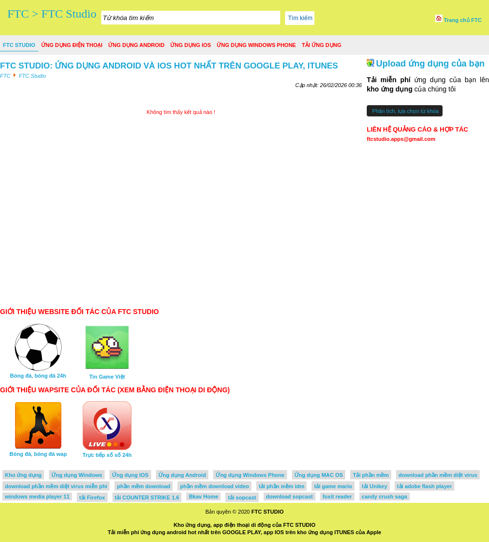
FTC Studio (19, 45)
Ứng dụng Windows (76, 475)
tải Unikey (374, 486)
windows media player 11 (37, 496)
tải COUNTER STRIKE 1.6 (147, 497)
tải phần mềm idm (281, 486)
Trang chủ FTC (458, 20)
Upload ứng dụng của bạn (430, 63)
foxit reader (337, 496)
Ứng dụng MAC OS (318, 475)
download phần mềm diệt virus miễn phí (56, 486)
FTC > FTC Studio (51, 13)
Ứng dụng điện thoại (71, 45)
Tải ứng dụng (321, 45)
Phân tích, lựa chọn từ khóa (405, 111)
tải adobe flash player (424, 486)
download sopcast (289, 496)
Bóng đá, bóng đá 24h (38, 373)
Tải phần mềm (371, 475)
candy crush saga (384, 496)
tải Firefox (92, 497)
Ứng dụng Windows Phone (256, 45)
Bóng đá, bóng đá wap (38, 451)
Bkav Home (203, 496)
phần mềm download (143, 486)
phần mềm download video (214, 486)
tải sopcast (242, 497)
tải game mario (333, 486)
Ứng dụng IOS (190, 45)
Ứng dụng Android (136, 45)
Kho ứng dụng (23, 475)
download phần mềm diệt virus (438, 475)
